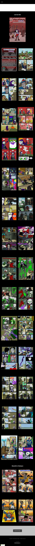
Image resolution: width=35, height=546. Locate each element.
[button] (2, 2)
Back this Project (18, 530)
